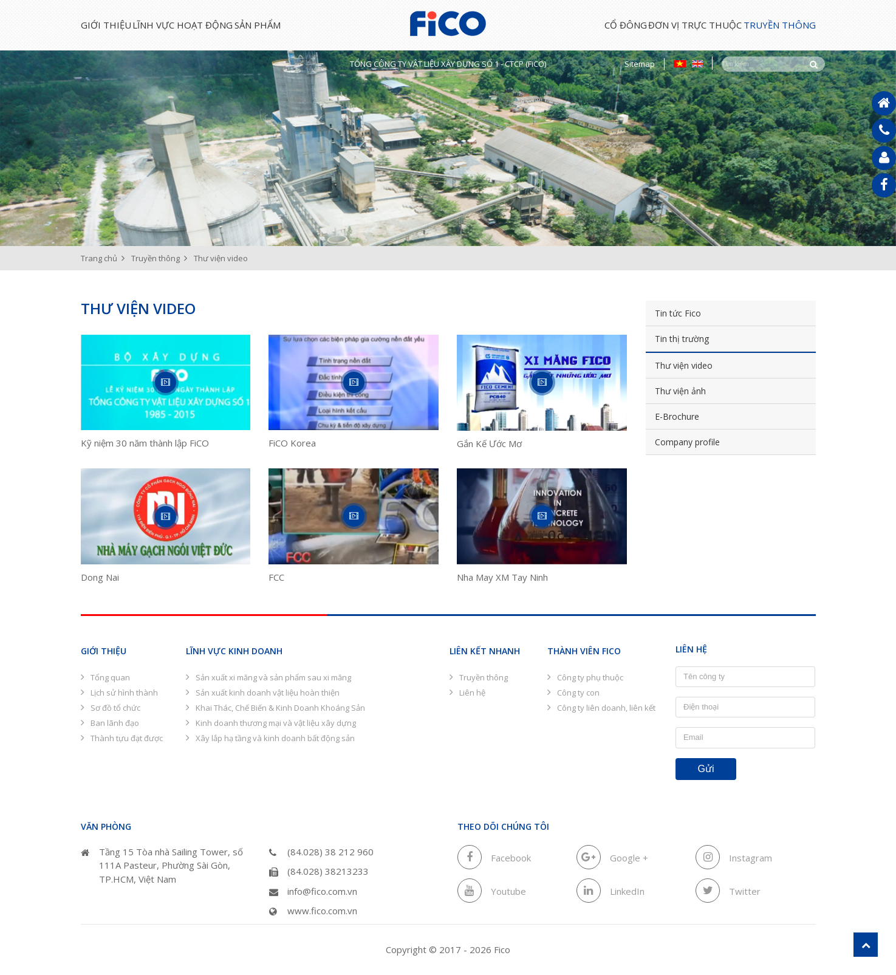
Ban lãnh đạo (115, 722)
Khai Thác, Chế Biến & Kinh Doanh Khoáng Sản (280, 707)
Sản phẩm (315, 25)
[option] (448, 148)
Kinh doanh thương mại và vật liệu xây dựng (276, 722)
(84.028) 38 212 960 (321, 852)
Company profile (701, 442)
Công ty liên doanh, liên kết (606, 707)
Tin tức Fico (692, 313)
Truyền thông (780, 25)
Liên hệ (472, 692)
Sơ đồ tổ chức (115, 707)
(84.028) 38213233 (319, 871)
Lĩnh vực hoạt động (212, 25)
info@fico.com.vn (313, 891)
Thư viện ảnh (694, 391)
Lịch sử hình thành (124, 692)
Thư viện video (698, 365)
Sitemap (639, 63)
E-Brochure (691, 416)
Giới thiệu (106, 25)
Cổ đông (568, 25)
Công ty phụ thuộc (590, 677)
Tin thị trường (696, 338)
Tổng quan (110, 677)
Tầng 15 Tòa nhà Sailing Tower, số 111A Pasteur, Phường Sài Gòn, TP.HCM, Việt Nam (162, 865)
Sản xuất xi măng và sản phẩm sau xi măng (273, 677)
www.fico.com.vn (313, 911)
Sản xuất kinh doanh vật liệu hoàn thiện (268, 692)
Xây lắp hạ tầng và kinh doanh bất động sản (275, 738)
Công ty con (578, 692)
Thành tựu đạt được (127, 738)
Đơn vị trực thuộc (666, 25)
